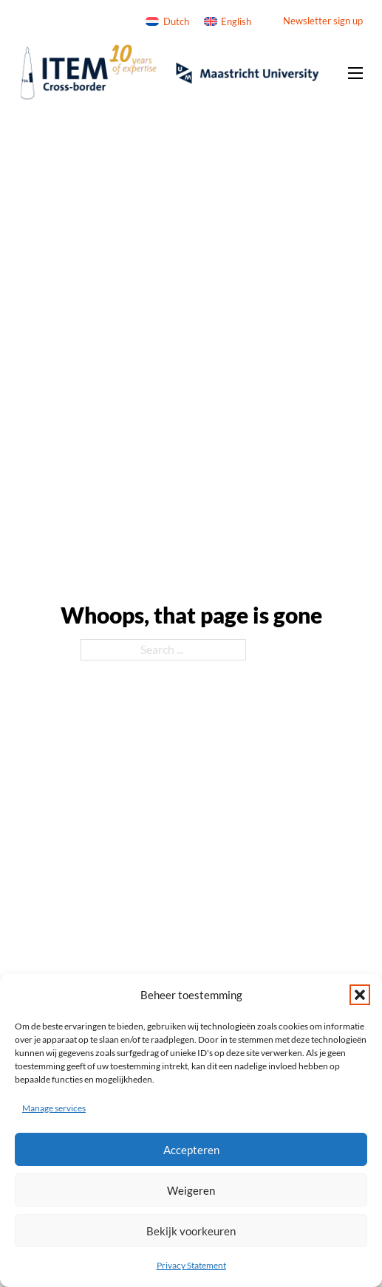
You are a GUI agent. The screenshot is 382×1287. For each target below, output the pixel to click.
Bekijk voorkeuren (191, 1231)
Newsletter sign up (323, 21)
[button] (359, 994)
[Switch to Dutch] (167, 22)
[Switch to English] (228, 22)
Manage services (54, 1108)
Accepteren (191, 1149)
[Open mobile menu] (355, 73)
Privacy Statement (191, 1265)
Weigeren (191, 1190)
